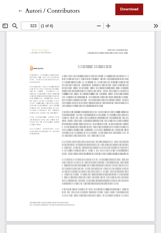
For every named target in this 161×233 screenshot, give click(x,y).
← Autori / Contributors (49, 11)
